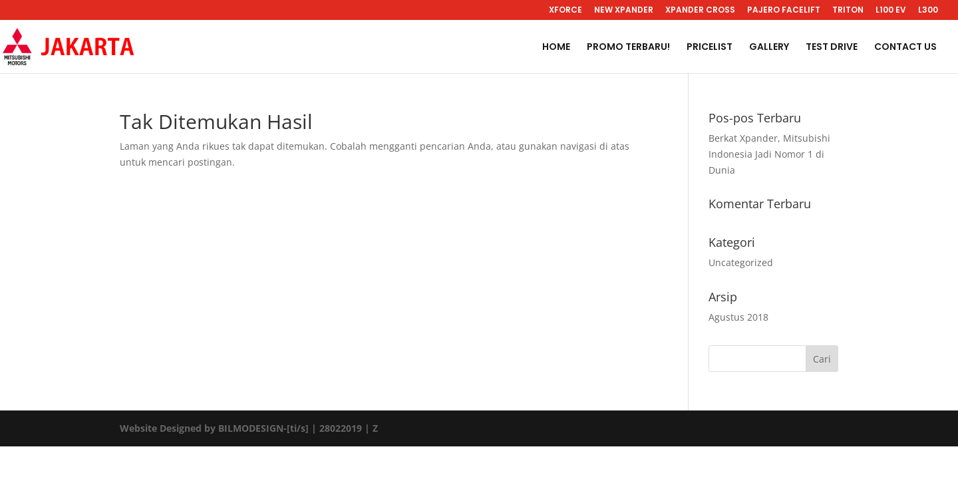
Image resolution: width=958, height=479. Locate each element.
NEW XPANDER (623, 10)
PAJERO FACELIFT (783, 10)
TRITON (848, 10)
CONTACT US (905, 47)
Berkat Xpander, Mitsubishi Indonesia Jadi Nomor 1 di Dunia (769, 154)
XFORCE (565, 10)
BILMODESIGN (250, 428)
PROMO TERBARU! (628, 47)
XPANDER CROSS (700, 10)
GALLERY (769, 47)
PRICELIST (709, 47)
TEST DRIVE (832, 47)
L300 (928, 10)
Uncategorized (741, 262)
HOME (556, 47)
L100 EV (891, 10)
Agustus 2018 (738, 317)
